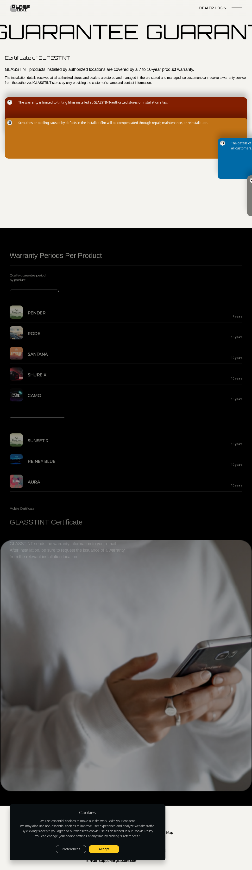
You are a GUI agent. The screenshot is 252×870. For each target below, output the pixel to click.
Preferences (71, 849)
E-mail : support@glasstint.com (112, 860)
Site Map (166, 832)
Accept (104, 849)
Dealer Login (213, 8)
